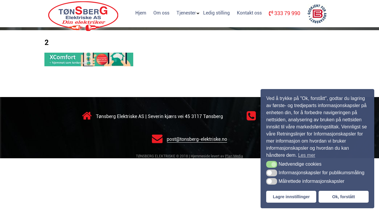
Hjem (140, 13)
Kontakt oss (249, 13)
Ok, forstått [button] (343, 196)
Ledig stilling (216, 13)
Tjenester (186, 13)
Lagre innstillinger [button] (291, 196)
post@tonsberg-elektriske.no (189, 139)
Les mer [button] (306, 155)
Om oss (161, 13)
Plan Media (234, 156)
